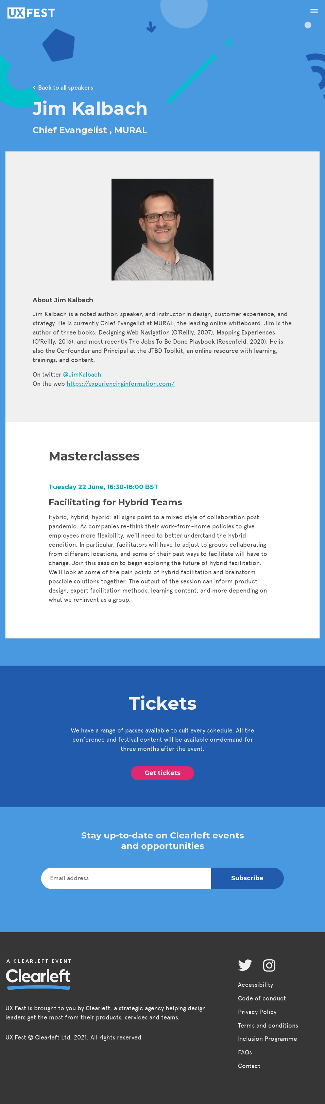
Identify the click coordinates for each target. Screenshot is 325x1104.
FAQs (245, 1052)
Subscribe (247, 878)
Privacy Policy (257, 1012)
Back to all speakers (65, 87)
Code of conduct (262, 998)
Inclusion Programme (267, 1039)
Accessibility (255, 985)
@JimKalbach (82, 374)
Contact (249, 1066)
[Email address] (126, 878)
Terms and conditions (268, 1025)
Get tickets (162, 773)
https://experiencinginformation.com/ (121, 383)
